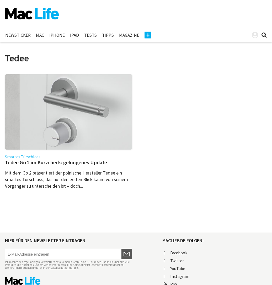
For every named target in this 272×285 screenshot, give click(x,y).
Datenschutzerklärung (64, 268)
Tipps (108, 35)
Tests (90, 35)
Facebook (175, 252)
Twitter (174, 260)
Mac (40, 35)
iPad (74, 35)
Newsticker (18, 35)
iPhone (57, 35)
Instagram (176, 276)
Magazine (129, 35)
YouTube (174, 268)
